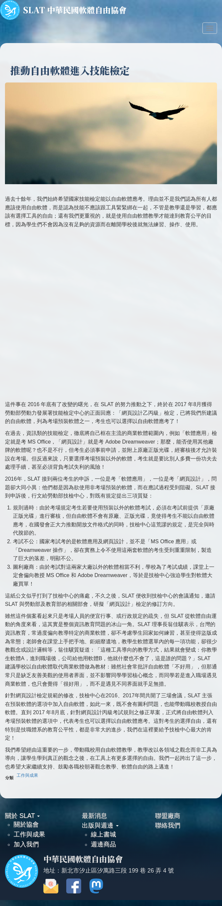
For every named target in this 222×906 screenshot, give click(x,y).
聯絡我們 (167, 825)
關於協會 (26, 824)
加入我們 (26, 844)
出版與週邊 (100, 825)
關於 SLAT (22, 815)
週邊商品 (103, 844)
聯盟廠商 (167, 815)
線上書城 (103, 834)
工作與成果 (27, 775)
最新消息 (94, 815)
